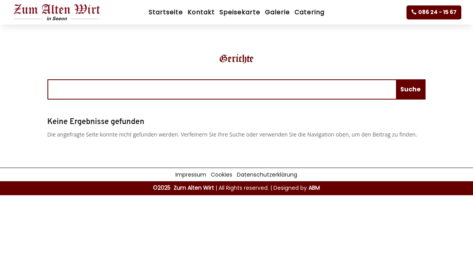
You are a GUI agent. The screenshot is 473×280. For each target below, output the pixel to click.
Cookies (221, 174)
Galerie (277, 13)
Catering (309, 13)
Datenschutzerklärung (267, 174)
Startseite (166, 13)
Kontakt (201, 13)
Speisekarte (239, 13)
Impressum (190, 174)
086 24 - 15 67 (437, 12)
